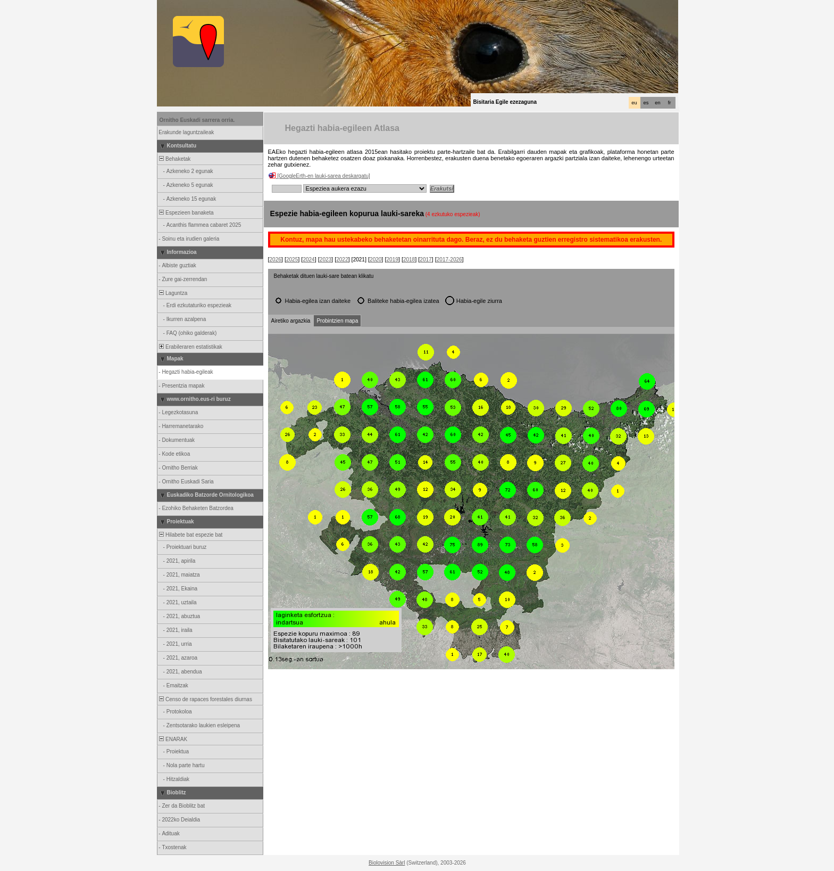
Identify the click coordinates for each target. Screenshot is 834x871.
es (646, 102)
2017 (425, 259)
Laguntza (173, 293)
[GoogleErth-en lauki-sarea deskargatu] (323, 176)
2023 (325, 259)
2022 (342, 259)
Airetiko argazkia (291, 321)
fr (669, 102)
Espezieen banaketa (186, 213)
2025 (292, 259)
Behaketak (174, 159)
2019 (392, 259)
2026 (275, 259)
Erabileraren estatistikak (190, 347)
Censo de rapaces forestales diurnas (205, 699)
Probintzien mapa (337, 321)
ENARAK (173, 739)
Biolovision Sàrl (387, 863)
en (657, 102)
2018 (409, 259)
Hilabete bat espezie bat (190, 535)
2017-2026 (449, 259)
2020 (375, 259)
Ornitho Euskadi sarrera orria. (197, 120)
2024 (308, 259)
